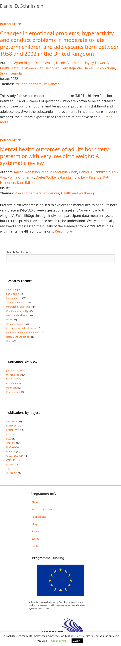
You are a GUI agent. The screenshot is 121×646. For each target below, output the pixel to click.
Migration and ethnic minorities (22, 332)
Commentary (13, 383)
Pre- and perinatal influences (37, 84)
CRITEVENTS (12, 425)
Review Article (13, 392)
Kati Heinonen (49, 68)
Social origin (12, 293)
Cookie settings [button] (59, 640)
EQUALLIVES (12, 430)
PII (7, 434)
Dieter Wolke (44, 63)
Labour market (14, 298)
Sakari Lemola (11, 73)
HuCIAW (10, 447)
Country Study (13, 378)
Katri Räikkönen (24, 68)
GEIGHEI (10, 460)
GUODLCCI (11, 473)
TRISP (9, 468)
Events (35, 538)
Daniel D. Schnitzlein (99, 68)
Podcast (36, 531)
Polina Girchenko (21, 177)
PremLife (11, 451)
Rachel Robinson (27, 172)
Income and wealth (16, 302)
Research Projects (42, 509)
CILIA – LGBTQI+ (14, 455)
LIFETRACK (11, 421)
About (35, 502)
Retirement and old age (18, 336)
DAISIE (9, 464)
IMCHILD (11, 442)
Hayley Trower (94, 63)
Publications (39, 516)
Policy (9, 319)
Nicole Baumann (69, 63)
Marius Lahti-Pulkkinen (59, 172)
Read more (63, 231)
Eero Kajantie (71, 68)
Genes (9, 341)
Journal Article (11, 24)
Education (11, 289)
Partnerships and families (19, 306)
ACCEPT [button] (77, 640)
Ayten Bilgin (23, 63)
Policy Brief (12, 387)
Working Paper (14, 374)
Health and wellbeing (77, 193)
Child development (16, 323)
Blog (34, 524)
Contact (36, 546)
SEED (9, 438)
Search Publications (18, 252)
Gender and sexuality (17, 311)
